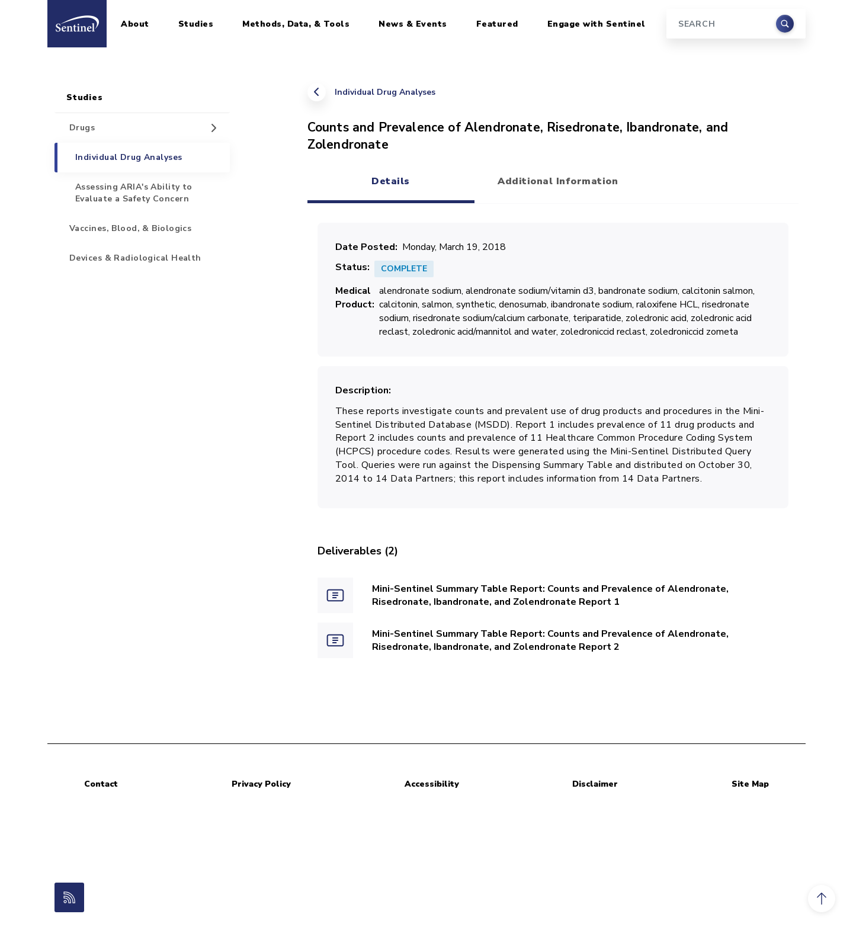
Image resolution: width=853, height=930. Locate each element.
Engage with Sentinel (596, 24)
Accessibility (432, 784)
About (135, 24)
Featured (497, 24)
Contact (101, 784)
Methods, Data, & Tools (295, 24)
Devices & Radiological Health (135, 258)
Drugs (82, 127)
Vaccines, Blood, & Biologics (130, 228)
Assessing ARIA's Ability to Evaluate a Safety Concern (134, 192)
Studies (196, 24)
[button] (821, 898)
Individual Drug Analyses (385, 92)
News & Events (413, 24)
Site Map (750, 784)
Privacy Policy (261, 784)
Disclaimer (595, 784)
